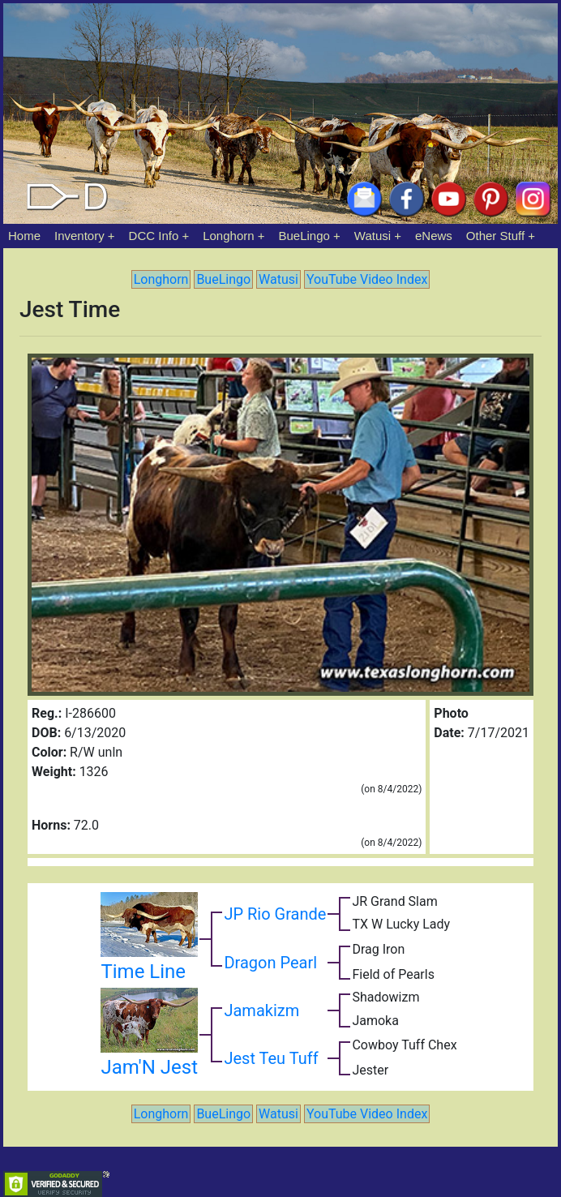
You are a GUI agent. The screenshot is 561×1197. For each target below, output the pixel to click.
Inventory (79, 235)
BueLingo (304, 235)
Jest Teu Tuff (271, 1058)
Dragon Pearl (270, 962)
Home (24, 235)
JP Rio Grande (275, 914)
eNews (433, 235)
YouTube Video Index (366, 279)
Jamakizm (261, 1010)
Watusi (372, 235)
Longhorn (228, 235)
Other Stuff (495, 235)
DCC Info (154, 235)
